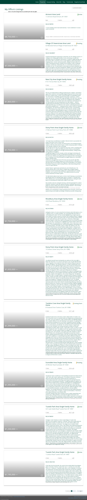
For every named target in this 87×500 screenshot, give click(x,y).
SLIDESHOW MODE (77, 8)
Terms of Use (76, 496)
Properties (42, 2)
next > (81, 491)
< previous (68, 491)
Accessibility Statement (73, 498)
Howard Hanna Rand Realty (19, 496)
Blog (64, 2)
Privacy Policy (83, 496)
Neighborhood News (79, 2)
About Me (58, 2)
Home (37, 2)
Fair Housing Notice (82, 498)
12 (78, 491)
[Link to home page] (1, 2)
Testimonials (69, 2)
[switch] (42, 37)
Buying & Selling (51, 2)
